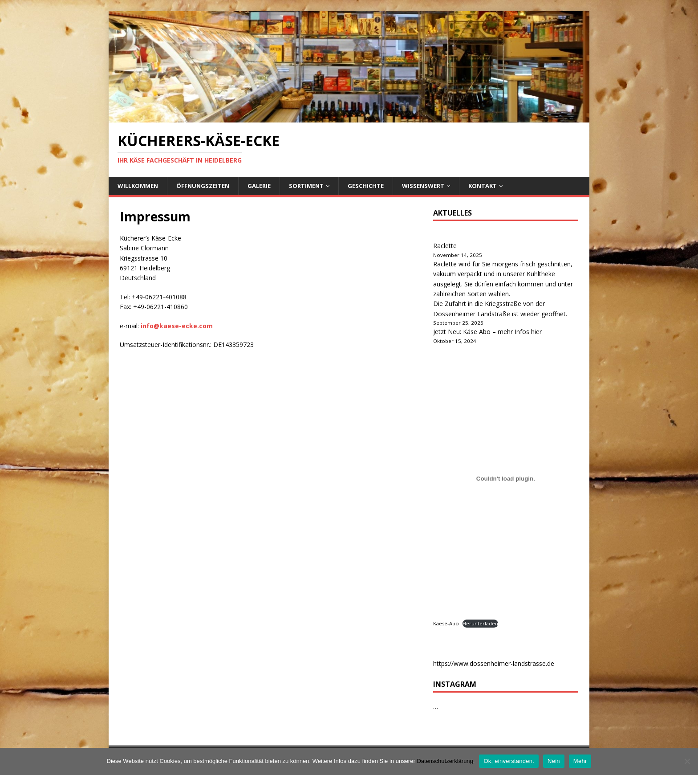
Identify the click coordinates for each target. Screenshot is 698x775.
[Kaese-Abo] (505, 478)
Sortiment (306, 186)
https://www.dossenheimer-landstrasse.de (493, 663)
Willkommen (138, 186)
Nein (554, 761)
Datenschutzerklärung (445, 761)
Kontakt (482, 186)
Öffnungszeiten (202, 186)
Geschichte (366, 186)
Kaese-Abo (446, 623)
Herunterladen (480, 623)
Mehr (580, 761)
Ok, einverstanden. (508, 761)
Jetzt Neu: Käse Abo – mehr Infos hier (487, 331)
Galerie (259, 186)
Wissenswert (423, 186)
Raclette (445, 245)
